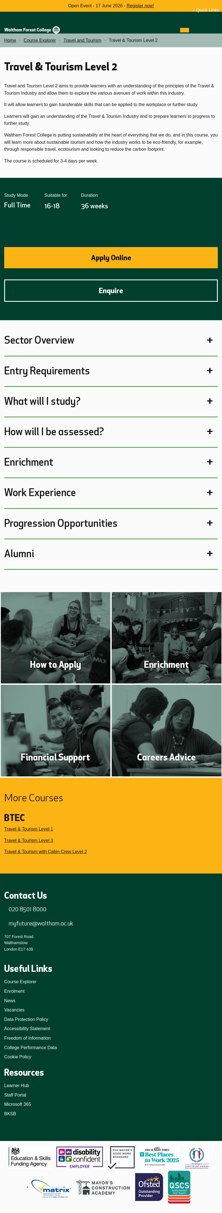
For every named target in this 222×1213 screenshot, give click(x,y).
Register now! (140, 5)
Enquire (111, 290)
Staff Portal (15, 1095)
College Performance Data (30, 1047)
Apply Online (111, 257)
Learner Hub (16, 1085)
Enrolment (14, 991)
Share (12, 229)
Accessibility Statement (27, 1028)
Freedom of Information (27, 1038)
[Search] (194, 30)
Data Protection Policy (26, 1019)
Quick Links (207, 10)
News (9, 1000)
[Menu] (184, 30)
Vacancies (14, 1010)
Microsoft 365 (17, 1104)
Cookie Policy (17, 1056)
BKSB (10, 1113)
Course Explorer (20, 981)
